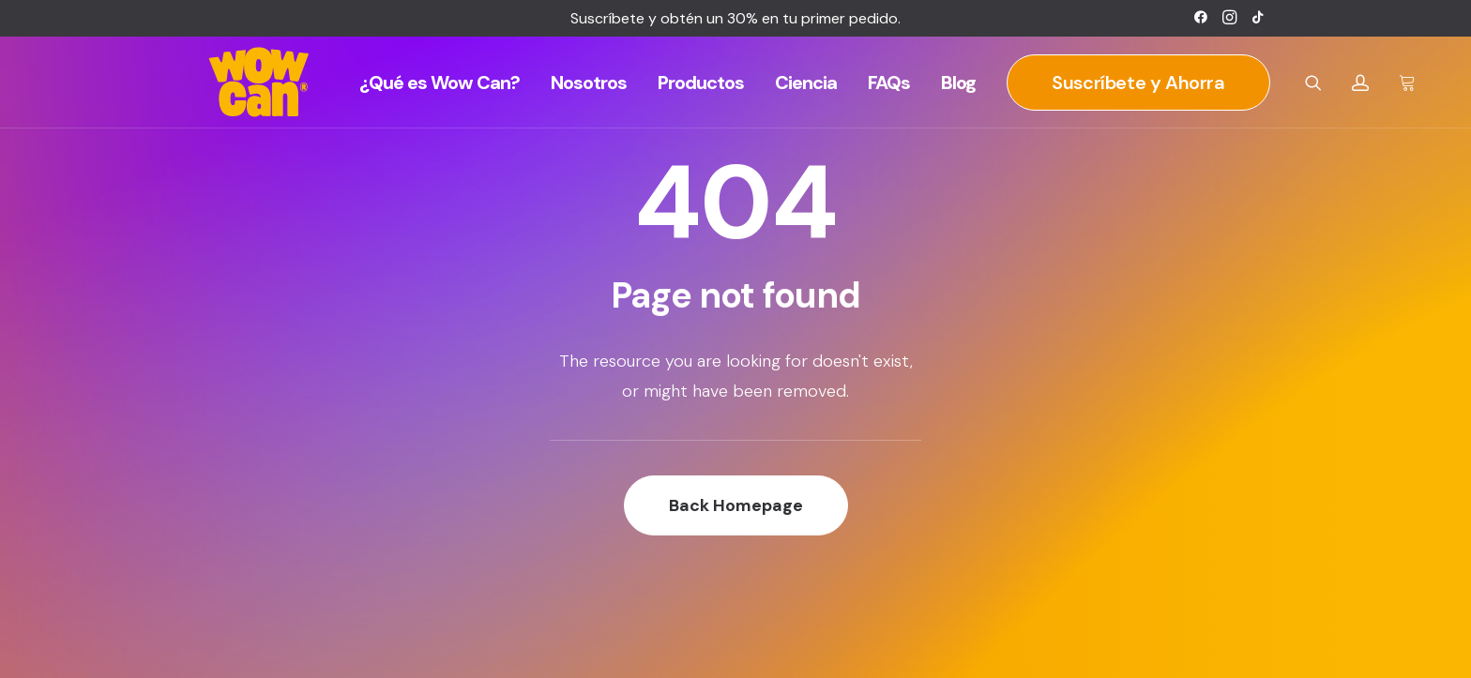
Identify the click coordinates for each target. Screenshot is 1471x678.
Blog (958, 82)
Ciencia (806, 82)
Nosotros (589, 82)
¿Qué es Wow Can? (439, 82)
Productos (701, 82)
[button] (1201, 17)
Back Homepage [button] (736, 505)
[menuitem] (1201, 17)
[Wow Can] (259, 82)
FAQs (889, 82)
